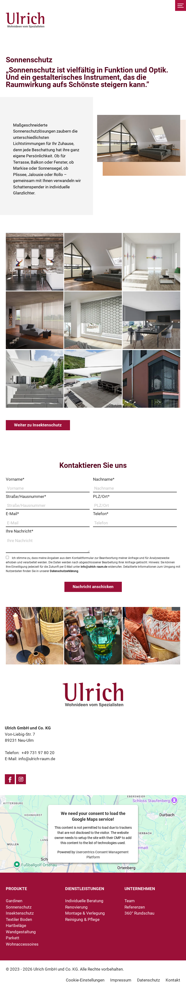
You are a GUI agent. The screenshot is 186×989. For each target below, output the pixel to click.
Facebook (10, 779)
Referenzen (134, 907)
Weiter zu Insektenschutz (38, 425)
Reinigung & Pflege (82, 919)
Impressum (120, 980)
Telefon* (100, 513)
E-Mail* (12, 513)
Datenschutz (148, 980)
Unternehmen (139, 888)
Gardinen (14, 900)
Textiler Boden (19, 919)
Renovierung (76, 907)
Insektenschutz (20, 913)
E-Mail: (30, 758)
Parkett (12, 937)
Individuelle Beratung (84, 900)
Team (129, 900)
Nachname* (103, 479)
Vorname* (15, 479)
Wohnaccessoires (22, 944)
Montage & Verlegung (85, 913)
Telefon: (29, 752)
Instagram (21, 779)
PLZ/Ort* (101, 496)
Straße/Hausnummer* (26, 496)
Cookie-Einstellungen (85, 980)
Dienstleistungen (84, 888)
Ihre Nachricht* (19, 531)
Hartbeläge (16, 925)
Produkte (16, 888)
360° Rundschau (139, 913)
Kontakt (173, 980)
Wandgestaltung (21, 931)
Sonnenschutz (18, 907)
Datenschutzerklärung (64, 571)
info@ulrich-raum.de (94, 566)
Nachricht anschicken (93, 586)
